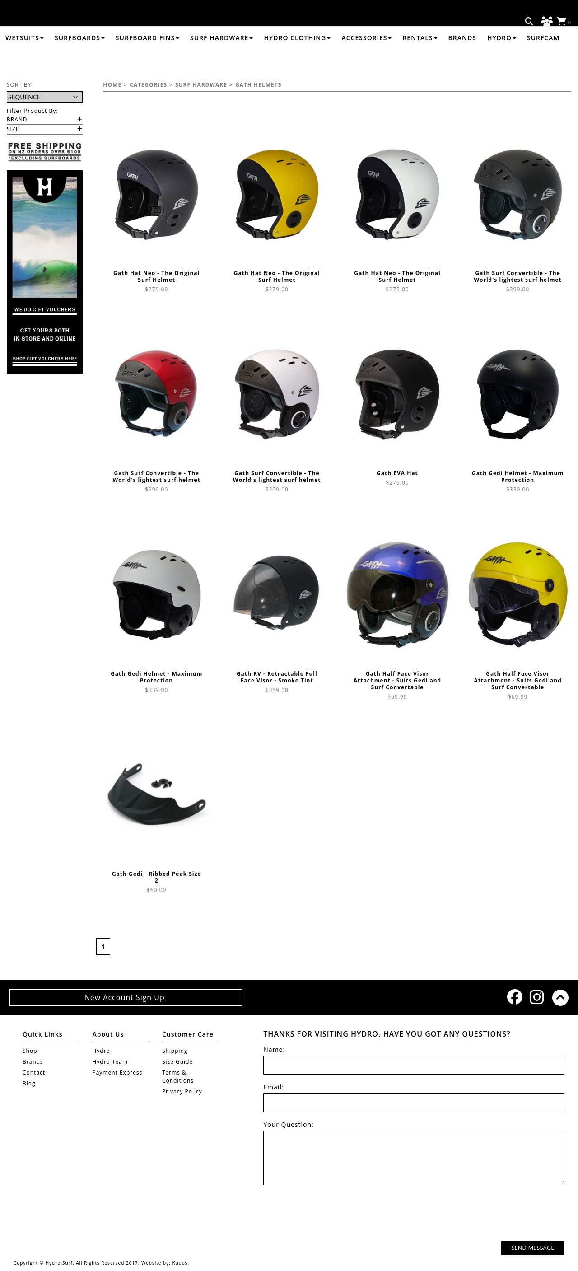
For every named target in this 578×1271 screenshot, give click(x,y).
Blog (29, 1083)
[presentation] (495, 1214)
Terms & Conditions (178, 1076)
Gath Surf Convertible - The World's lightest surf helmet (517, 276)
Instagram (536, 997)
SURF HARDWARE (221, 60)
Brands (462, 60)
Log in (545, 21)
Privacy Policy (182, 1091)
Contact (34, 1072)
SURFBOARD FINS (147, 60)
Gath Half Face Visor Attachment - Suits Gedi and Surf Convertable (397, 680)
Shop (30, 1051)
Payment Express (117, 1072)
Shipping (175, 1051)
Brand (17, 119)
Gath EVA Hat (397, 473)
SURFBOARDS (80, 60)
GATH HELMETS (258, 85)
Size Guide (177, 1061)
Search (529, 22)
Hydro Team (110, 1061)
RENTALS (419, 60)
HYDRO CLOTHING (297, 60)
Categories (148, 85)
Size (13, 129)
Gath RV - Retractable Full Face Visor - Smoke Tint (277, 677)
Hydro (501, 60)
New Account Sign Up (125, 997)
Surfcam (543, 60)
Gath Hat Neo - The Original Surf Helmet (156, 276)
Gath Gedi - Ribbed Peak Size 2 (156, 877)
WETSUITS (24, 60)
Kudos (179, 1263)
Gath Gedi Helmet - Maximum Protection (518, 476)
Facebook (514, 997)
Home (112, 85)
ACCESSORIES (366, 60)
